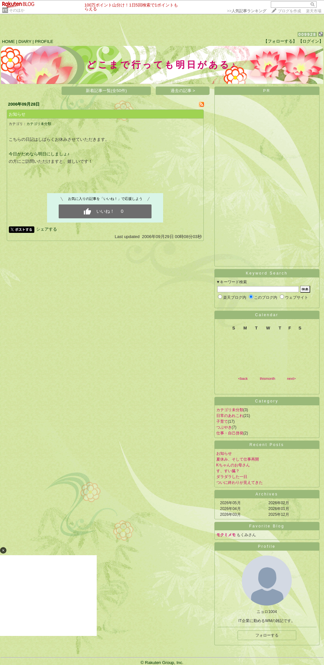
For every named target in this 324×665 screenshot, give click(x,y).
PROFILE (44, 41)
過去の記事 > (183, 90)
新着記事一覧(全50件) (106, 90)
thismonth (267, 378)
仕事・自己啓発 (229, 433)
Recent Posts (267, 444)
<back (243, 378)
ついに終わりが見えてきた (239, 482)
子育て (222, 421)
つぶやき (224, 427)
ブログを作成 (289, 11)
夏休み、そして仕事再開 (237, 459)
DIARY (24, 41)
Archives (266, 494)
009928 (307, 34)
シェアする (46, 229)
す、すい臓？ (228, 471)
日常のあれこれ (229, 415)
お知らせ (17, 114)
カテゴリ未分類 (38, 124)
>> (246, 11)
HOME (8, 41)
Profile (267, 546)
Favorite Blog (267, 526)
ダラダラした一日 (231, 476)
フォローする (267, 635)
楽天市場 (313, 11)
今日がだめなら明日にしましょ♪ (39, 153)
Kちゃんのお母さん (233, 465)
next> (291, 378)
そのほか (17, 10)
